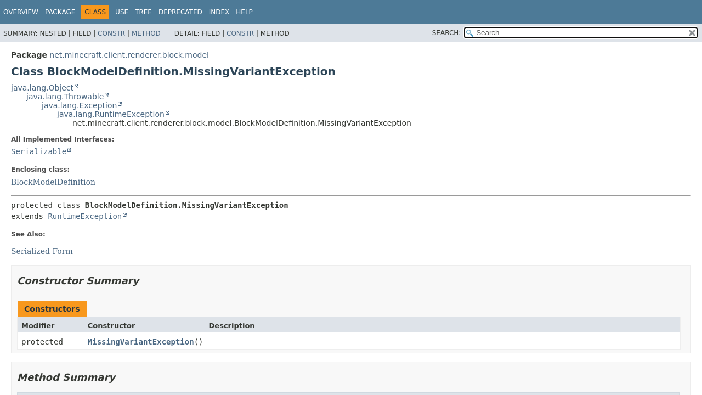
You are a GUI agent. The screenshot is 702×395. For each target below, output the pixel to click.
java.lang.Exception (79, 105)
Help (244, 12)
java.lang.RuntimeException (111, 114)
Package (60, 12)
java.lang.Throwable (65, 96)
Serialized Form (42, 251)
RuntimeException (85, 216)
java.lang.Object (42, 87)
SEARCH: (446, 33)
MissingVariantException (141, 341)
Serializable (38, 151)
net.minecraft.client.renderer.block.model (129, 54)
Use (121, 12)
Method (146, 33)
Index (219, 12)
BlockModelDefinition (53, 182)
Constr (111, 33)
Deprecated (180, 12)
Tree (143, 12)
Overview (20, 12)
